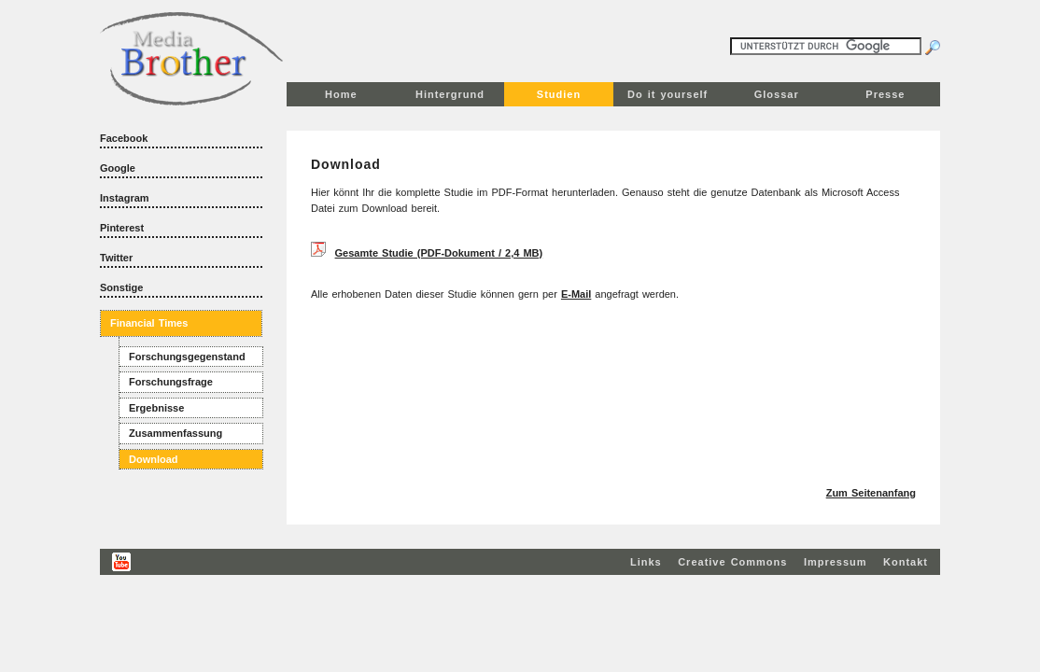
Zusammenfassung (175, 433)
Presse (885, 94)
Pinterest (122, 227)
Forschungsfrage (171, 381)
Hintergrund (450, 94)
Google (117, 168)
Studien (559, 94)
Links (646, 561)
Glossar (776, 94)
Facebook (124, 138)
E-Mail (576, 294)
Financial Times (149, 323)
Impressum (835, 561)
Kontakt (905, 561)
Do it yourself (667, 94)
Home (341, 94)
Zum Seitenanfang (871, 492)
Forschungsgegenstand (187, 356)
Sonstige (121, 287)
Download (153, 459)
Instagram (124, 197)
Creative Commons (732, 561)
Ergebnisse (156, 407)
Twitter (116, 257)
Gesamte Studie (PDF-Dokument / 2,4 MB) (439, 253)
